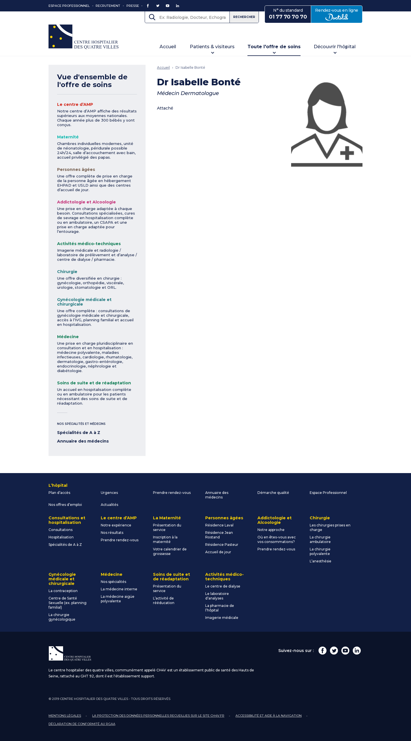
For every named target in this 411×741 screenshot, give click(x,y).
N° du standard (288, 14)
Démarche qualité (273, 492)
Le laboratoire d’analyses (217, 595)
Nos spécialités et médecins (81, 424)
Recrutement (108, 6)
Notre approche (271, 530)
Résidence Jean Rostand (219, 534)
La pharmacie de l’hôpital (219, 607)
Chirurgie (67, 271)
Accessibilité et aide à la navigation (268, 716)
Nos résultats (112, 532)
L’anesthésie (320, 561)
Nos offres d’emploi (65, 504)
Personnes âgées (76, 169)
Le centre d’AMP (75, 104)
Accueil (168, 46)
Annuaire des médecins (83, 441)
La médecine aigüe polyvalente (117, 598)
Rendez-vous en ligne (338, 14)
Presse (132, 6)
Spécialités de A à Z (78, 432)
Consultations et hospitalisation (67, 520)
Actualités (109, 504)
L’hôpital (58, 485)
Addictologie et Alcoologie (86, 202)
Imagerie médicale (221, 617)
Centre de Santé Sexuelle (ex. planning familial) (67, 602)
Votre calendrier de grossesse (170, 551)
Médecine (68, 336)
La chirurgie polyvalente (320, 551)
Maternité (68, 137)
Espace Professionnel (69, 6)
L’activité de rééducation (163, 600)
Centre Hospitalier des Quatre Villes (83, 37)
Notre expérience (116, 525)
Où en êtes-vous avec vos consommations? (276, 539)
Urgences (109, 492)
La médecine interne (119, 589)
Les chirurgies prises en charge (330, 527)
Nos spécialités (113, 582)
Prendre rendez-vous (172, 492)
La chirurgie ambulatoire (320, 539)
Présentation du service (167, 527)
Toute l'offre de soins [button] (274, 46)
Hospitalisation (61, 537)
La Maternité (167, 517)
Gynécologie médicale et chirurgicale (84, 302)
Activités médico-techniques (89, 243)
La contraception (63, 591)
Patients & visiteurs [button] (212, 46)
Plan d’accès (59, 492)
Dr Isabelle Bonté (190, 67)
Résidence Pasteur (221, 544)
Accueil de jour (218, 552)
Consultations (60, 530)
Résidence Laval (219, 525)
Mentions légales (65, 716)
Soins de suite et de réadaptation (94, 382)
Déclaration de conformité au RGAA (82, 724)
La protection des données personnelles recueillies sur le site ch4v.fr (158, 716)
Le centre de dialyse (222, 586)
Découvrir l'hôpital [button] (335, 46)
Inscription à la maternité (165, 539)
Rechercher (244, 17)
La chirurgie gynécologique (62, 617)
